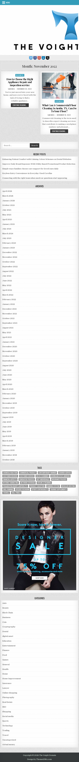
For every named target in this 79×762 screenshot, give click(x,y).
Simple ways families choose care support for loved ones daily (30, 169)
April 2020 (7, 384)
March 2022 (7, 295)
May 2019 (6, 431)
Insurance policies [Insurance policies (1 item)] (59, 479)
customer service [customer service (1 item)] (27, 476)
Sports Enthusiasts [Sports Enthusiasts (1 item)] (40, 489)
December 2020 (9, 347)
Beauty (5, 608)
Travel (5, 735)
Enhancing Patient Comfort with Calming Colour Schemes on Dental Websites (36, 159)
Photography (8, 697)
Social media (8, 716)
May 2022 (6, 285)
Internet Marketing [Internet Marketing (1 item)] (10, 482)
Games (5, 660)
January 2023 (8, 248)
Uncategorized (9, 740)
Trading (5, 730)
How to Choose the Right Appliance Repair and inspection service (19, 82)
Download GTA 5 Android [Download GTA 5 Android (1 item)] (60, 476)
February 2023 (9, 243)
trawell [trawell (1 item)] (6, 492)
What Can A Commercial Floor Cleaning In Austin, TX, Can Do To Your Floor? (59, 108)
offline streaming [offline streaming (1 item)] (44, 482)
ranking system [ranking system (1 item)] (53, 486)
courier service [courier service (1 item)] (65, 472)
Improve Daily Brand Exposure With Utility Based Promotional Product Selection (38, 164)
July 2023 (6, 238)
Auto (4, 603)
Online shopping (9, 693)
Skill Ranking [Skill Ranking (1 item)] (8, 489)
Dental (5, 631)
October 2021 (8, 318)
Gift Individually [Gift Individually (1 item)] (43, 479)
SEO (4, 707)
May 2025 (6, 215)
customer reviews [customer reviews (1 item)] (10, 476)
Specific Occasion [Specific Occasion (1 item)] (22, 489)
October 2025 (8, 205)
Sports (5, 721)
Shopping (6, 712)
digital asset (7, 636)
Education (6, 641)
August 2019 (7, 417)
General (5, 664)
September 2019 (9, 413)
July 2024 (6, 229)
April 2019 (7, 436)
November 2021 (9, 314)
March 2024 (7, 233)
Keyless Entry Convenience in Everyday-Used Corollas (27, 173)
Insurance (6, 683)
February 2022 (9, 299)
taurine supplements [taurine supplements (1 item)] (58, 489)
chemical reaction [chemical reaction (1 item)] (10, 472)
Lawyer (5, 688)
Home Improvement (11, 679)
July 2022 (6, 276)
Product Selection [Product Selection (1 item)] (37, 486)
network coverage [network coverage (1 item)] (28, 482)
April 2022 (7, 290)
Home (5, 674)
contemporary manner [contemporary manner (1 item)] (47, 472)
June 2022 (7, 281)
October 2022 (8, 262)
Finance (5, 650)
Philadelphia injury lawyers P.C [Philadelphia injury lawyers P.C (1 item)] (15, 486)
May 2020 (6, 380)
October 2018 (8, 460)
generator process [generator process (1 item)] (26, 479)
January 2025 (8, 224)
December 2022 (9, 252)
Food (4, 655)
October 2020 (8, 356)
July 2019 (6, 422)
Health (5, 669)
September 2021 (9, 323)
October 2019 (8, 408)
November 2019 (9, 403)
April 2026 (7, 191)
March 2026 (7, 196)
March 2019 (7, 441)
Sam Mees (11, 89)
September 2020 (10, 361)
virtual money (8, 744)
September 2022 (10, 267)
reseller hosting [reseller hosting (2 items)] (68, 486)
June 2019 (7, 427)
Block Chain (7, 613)
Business (20, 75)
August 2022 (8, 271)
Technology (7, 726)
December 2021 (9, 309)
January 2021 (8, 342)
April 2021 (7, 337)
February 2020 (9, 394)
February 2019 (9, 445)
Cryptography (8, 627)
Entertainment (8, 646)
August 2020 (8, 365)
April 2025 (7, 219)
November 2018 (9, 455)
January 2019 (8, 450)
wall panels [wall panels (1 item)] (16, 492)
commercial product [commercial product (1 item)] (28, 472)
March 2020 (7, 389)
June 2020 (7, 375)
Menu (8, 2)
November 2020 (9, 351)
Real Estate (7, 702)
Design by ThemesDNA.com (39, 759)
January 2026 (8, 201)
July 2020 (6, 370)
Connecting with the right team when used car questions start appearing (34, 178)
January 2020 (8, 398)
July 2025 (6, 210)
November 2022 (9, 257)
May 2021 (6, 332)
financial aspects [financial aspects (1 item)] (10, 479)
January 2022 (8, 304)
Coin (4, 622)
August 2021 (7, 328)
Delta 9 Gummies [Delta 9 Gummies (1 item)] (42, 476)
